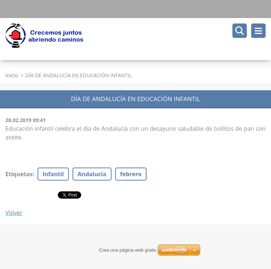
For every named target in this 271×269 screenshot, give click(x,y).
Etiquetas (18, 174)
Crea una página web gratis (127, 250)
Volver (13, 213)
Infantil (53, 174)
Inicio (11, 75)
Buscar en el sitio (239, 30)
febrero (131, 174)
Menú (258, 30)
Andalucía (92, 174)
